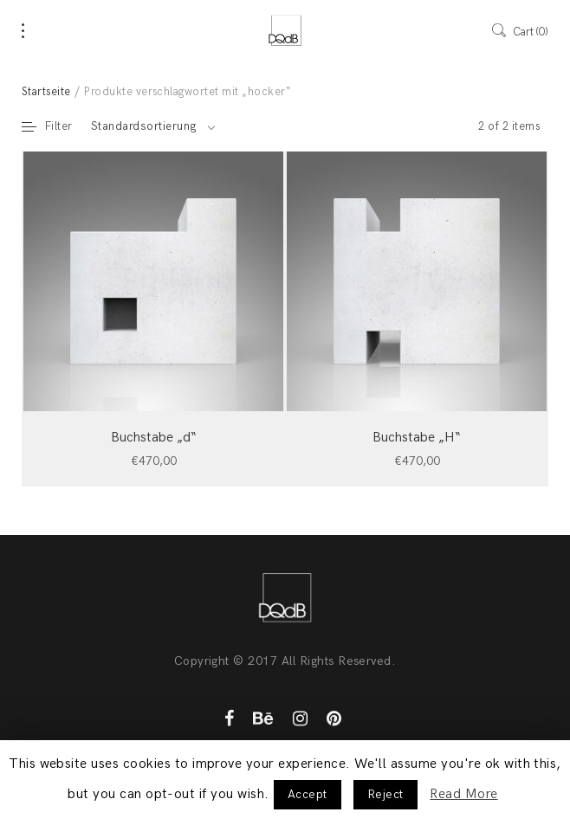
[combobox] (153, 126)
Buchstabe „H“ (416, 437)
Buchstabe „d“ (154, 437)
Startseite (46, 92)
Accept (307, 794)
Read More (463, 794)
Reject (385, 794)
